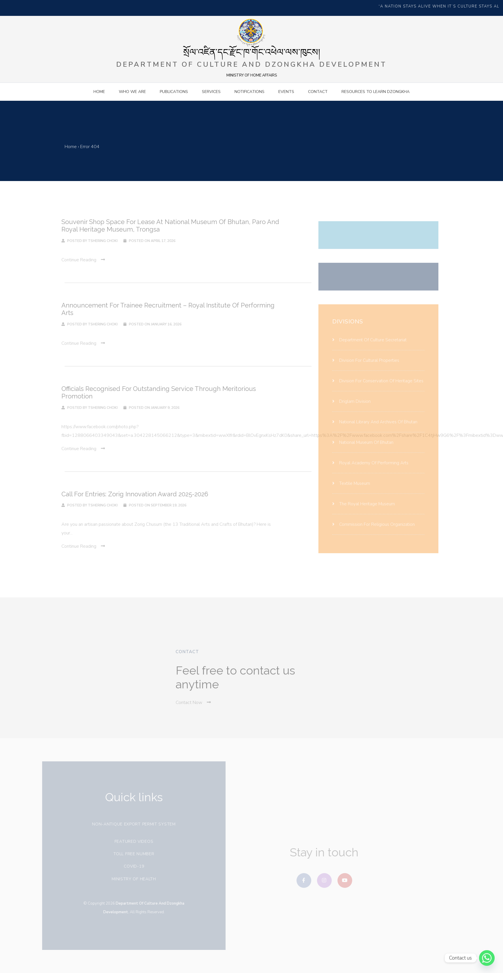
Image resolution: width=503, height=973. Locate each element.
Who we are (132, 91)
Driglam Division (351, 409)
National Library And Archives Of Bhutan (374, 430)
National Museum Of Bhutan (362, 450)
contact (318, 91)
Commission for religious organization (373, 532)
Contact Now (193, 710)
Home (99, 91)
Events (286, 91)
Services (211, 91)
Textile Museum (351, 491)
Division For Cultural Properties (365, 368)
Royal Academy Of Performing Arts (370, 471)
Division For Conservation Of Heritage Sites (377, 389)
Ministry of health (129, 879)
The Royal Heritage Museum (363, 512)
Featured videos (129, 841)
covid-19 (129, 866)
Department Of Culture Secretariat (369, 348)
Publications (174, 91)
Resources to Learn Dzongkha (375, 91)
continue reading (75, 260)
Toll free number (129, 854)
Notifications (249, 91)
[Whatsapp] (487, 958)
